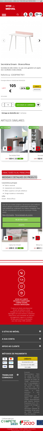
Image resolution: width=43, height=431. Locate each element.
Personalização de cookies (24, 215)
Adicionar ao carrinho (25, 105)
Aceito (21, 225)
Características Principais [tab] (16, 172)
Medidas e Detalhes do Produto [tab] (19, 177)
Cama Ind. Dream (14, 245)
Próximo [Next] (39, 41)
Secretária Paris (14, 155)
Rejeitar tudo (21, 220)
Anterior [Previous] (4, 41)
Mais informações (8, 215)
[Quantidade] (8, 105)
